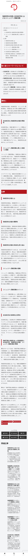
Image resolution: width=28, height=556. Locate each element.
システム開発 (13, 527)
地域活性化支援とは (10, 40)
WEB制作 (4, 525)
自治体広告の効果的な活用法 (12, 51)
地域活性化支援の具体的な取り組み (14, 45)
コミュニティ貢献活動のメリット (13, 49)
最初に (5, 30)
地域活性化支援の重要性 (11, 43)
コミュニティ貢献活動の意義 (12, 47)
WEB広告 (21, 525)
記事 (5, 38)
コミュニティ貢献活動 (7, 421)
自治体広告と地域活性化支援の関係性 (14, 32)
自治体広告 (4, 423)
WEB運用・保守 (12, 525)
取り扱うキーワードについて (11, 28)
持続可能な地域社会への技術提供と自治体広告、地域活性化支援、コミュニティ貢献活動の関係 (15, 55)
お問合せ (14, 540)
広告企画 (21, 527)
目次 (12, 25)
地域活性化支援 (17, 421)
